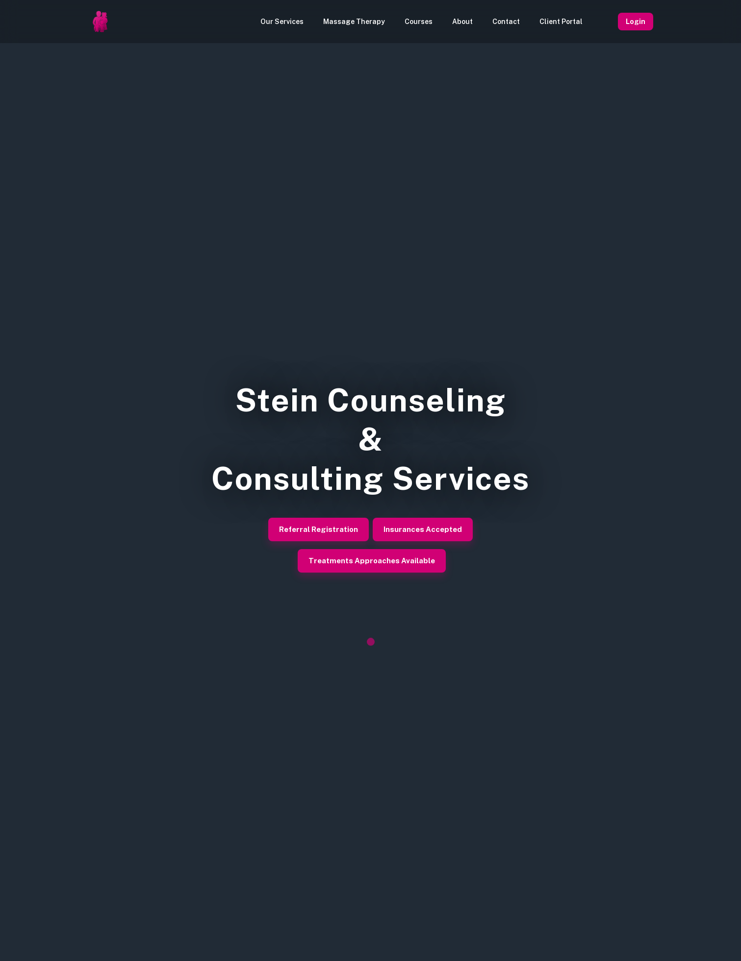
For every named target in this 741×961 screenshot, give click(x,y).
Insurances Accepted (423, 529)
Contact (506, 21)
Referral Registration (318, 529)
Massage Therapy (354, 21)
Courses (419, 21)
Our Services (282, 21)
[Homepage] (100, 21)
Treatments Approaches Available (372, 561)
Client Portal (561, 21)
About (462, 21)
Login (635, 21)
